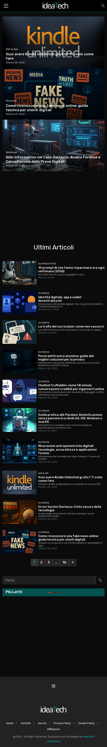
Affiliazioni (53, 729)
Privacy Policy (62, 723)
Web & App (12, 49)
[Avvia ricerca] (100, 580)
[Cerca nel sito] (49, 580)
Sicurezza (11, 100)
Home (9, 723)
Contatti (26, 723)
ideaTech (88, 736)
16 (64, 562)
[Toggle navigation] (6, 5)
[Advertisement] (53, 202)
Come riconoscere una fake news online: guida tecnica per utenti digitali (47, 108)
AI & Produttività (47, 264)
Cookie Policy (86, 723)
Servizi (42, 723)
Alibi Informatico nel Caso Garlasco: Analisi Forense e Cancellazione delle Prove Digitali (53, 159)
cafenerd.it (53, 741)
